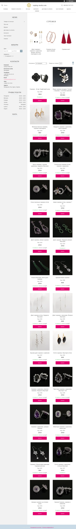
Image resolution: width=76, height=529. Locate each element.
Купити (40, 100)
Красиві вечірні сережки (62, 277)
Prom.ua (45, 526)
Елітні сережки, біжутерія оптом (62, 353)
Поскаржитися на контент (35, 527)
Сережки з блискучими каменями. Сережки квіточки (40, 465)
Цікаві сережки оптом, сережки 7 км (62, 202)
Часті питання (7, 35)
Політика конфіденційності (48, 527)
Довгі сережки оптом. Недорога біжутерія (40, 316)
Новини (37, 11)
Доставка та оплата (9, 30)
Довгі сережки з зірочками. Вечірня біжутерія (63, 316)
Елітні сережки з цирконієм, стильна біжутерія (62, 465)
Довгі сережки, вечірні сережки (40, 240)
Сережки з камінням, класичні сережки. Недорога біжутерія (39, 389)
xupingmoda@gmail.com (10, 79)
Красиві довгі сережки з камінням (39, 353)
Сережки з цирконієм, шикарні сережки (39, 427)
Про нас (6, 24)
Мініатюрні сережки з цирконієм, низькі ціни (62, 427)
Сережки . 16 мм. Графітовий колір (40, 89)
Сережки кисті (66, 49)
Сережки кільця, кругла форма (51, 50)
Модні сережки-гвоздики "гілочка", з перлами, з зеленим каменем (62, 89)
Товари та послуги (9, 21)
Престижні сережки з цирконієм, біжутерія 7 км (62, 389)
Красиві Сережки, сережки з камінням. (63, 502)
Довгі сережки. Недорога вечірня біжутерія (62, 240)
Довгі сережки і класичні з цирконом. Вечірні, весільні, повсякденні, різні (36, 52)
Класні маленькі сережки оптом (40, 202)
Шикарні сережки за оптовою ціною (39, 502)
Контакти (6, 33)
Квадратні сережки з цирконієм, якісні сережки (63, 127)
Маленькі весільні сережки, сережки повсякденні (40, 127)
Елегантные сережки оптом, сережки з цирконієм (63, 165)
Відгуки (6, 27)
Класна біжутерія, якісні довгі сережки (39, 278)
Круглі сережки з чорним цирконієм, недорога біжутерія (40, 165)
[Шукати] (2, 5)
